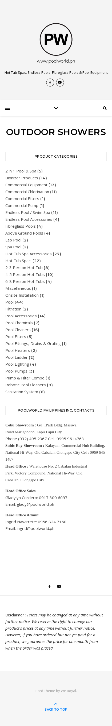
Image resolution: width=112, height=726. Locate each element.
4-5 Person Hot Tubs (25, 274)
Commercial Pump (21, 205)
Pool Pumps (16, 371)
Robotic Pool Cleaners (25, 384)
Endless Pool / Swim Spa (27, 212)
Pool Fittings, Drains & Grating (33, 343)
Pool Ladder (16, 357)
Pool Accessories (21, 315)
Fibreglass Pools (20, 226)
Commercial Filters (22, 198)
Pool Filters (15, 336)
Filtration (13, 309)
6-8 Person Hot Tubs (25, 281)
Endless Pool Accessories (28, 219)
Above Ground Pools (24, 233)
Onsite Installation (22, 295)
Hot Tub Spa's (18, 260)
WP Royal (68, 690)
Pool (9, 302)
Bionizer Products (21, 177)
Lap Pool (13, 240)
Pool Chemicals (19, 322)
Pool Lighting (17, 364)
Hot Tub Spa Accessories (28, 253)
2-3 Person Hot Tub (24, 267)
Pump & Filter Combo (25, 378)
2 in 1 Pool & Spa (20, 171)
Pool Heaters (17, 350)
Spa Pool (13, 246)
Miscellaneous (18, 288)
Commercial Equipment (26, 184)
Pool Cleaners (18, 329)
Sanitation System (21, 391)
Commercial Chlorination (27, 191)
